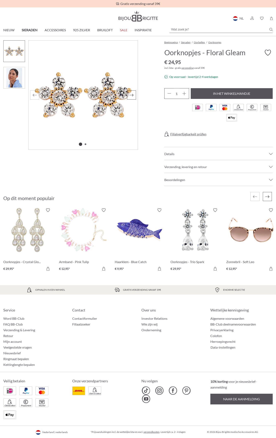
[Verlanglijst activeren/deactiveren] (268, 53)
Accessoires (55, 30)
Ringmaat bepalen (16, 359)
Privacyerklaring (221, 330)
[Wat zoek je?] (221, 29)
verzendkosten (151, 431)
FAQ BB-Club (13, 324)
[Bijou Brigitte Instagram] (159, 390)
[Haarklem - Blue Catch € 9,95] (139, 240)
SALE (123, 30)
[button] (252, 18)
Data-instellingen (223, 347)
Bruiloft (105, 30)
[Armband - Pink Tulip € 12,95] (84, 240)
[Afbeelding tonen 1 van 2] (80, 144)
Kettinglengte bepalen (19, 365)
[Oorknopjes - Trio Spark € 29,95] (195, 240)
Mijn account (12, 341)
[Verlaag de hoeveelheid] (169, 93)
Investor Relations (154, 318)
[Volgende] (131, 95)
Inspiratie (143, 30)
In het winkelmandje (231, 93)
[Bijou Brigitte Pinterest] (186, 390)
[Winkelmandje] (271, 18)
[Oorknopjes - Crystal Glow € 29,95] (28, 240)
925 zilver (81, 30)
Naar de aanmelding (241, 399)
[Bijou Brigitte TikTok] (146, 390)
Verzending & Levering (19, 330)
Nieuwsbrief (12, 353)
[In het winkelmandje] (48, 269)
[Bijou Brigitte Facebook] (173, 390)
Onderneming (151, 330)
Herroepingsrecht (223, 341)
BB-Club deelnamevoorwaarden (233, 324)
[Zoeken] (271, 29)
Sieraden (29, 30)
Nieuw (8, 30)
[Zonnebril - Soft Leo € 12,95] (251, 240)
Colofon (216, 336)
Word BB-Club (13, 318)
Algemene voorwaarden (227, 318)
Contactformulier (84, 318)
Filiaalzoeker (81, 324)
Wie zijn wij (149, 324)
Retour (8, 336)
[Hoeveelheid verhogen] (184, 93)
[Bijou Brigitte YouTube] (146, 399)
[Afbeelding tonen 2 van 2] (85, 144)
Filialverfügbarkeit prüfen (188, 134)
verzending (187, 67)
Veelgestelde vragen (17, 347)
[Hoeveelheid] (177, 93)
